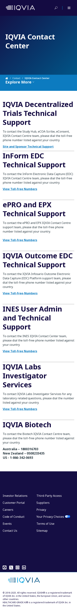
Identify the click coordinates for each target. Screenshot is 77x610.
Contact (16, 78)
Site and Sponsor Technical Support (28, 147)
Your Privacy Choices (50, 517)
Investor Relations (15, 496)
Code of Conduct (13, 517)
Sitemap (42, 531)
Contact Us (10, 531)
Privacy (41, 510)
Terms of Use (45, 524)
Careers (8, 510)
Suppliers (43, 503)
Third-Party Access (49, 496)
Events (7, 524)
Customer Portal (14, 503)
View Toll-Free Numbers (20, 409)
